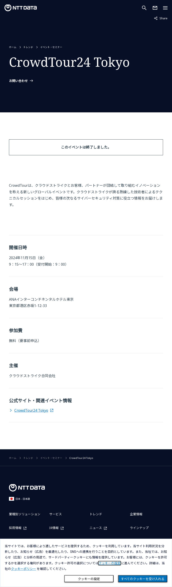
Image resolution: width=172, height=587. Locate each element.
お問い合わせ (18, 81)
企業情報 (136, 514)
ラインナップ (139, 528)
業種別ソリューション (24, 514)
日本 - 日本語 (19, 499)
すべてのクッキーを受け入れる (142, 579)
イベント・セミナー (51, 47)
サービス (55, 514)
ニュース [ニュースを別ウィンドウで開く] (96, 528)
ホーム (12, 47)
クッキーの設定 (89, 579)
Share (161, 18)
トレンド (28, 47)
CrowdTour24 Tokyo (31, 410)
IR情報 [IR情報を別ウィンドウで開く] (54, 528)
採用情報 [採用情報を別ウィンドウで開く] (15, 528)
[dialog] (86, 563)
